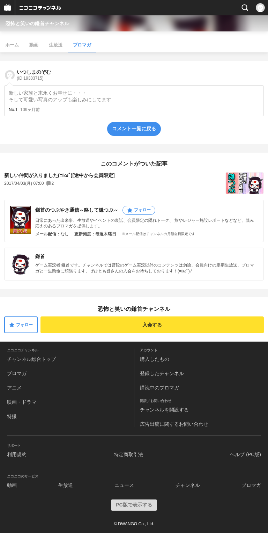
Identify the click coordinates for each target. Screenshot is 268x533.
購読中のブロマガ (159, 387)
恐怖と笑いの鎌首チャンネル (37, 23)
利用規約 (17, 454)
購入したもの (154, 359)
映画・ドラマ (21, 402)
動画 (33, 45)
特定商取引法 (128, 454)
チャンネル (188, 485)
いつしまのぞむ (34, 75)
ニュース (124, 485)
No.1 (13, 110)
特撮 (12, 416)
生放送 (55, 45)
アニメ (14, 387)
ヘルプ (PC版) (245, 454)
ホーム (12, 45)
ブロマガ (82, 45)
